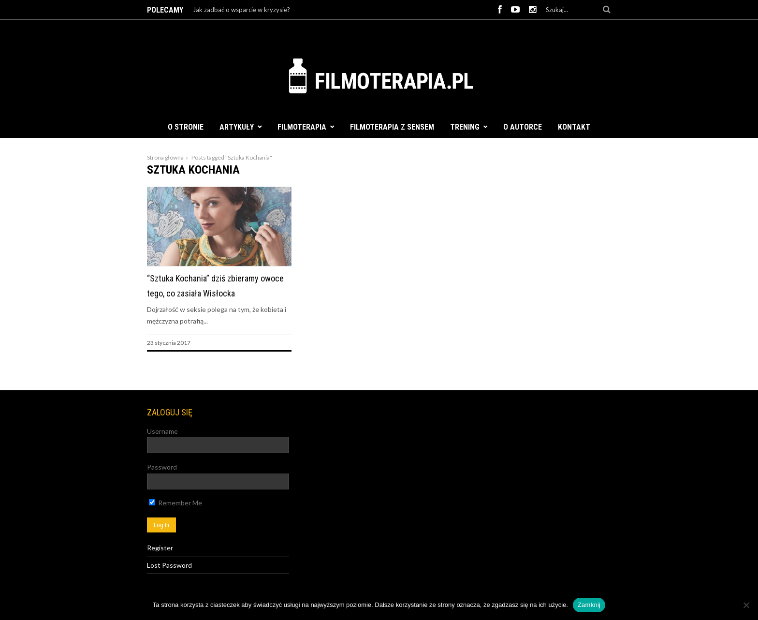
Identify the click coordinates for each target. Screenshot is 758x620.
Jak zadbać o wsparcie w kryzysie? (241, 10)
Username (162, 431)
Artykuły (236, 127)
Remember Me (175, 503)
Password (162, 467)
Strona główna (165, 157)
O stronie (186, 127)
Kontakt (574, 127)
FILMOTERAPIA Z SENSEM (392, 127)
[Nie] (746, 605)
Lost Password (169, 565)
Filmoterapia (301, 127)
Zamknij (589, 604)
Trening (465, 127)
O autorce (522, 127)
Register (160, 548)
